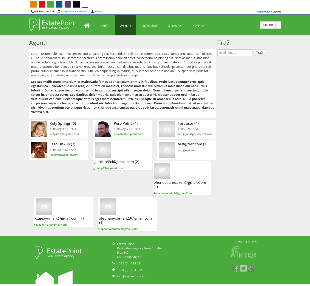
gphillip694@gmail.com (108, 168)
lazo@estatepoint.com (64, 155)
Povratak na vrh (246, 242)
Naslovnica (263, 11)
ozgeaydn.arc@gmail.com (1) (59, 218)
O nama (175, 26)
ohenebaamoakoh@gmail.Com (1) (180, 184)
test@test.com (187, 150)
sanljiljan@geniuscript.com (195, 134)
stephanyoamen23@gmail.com (118, 229)
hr (268, 25)
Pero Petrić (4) (126, 123)
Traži (259, 52)
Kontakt (199, 26)
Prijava (97, 11)
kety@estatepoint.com (64, 134)
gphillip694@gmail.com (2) (116, 161)
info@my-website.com (72, 11)
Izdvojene (149, 26)
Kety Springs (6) (63, 123)
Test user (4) (188, 123)
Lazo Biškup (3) (62, 143)
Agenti (125, 26)
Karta (105, 26)
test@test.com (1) (193, 143)
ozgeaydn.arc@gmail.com (50, 224)
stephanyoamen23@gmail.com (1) (125, 220)
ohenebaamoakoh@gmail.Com (172, 193)
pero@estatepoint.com (128, 134)
